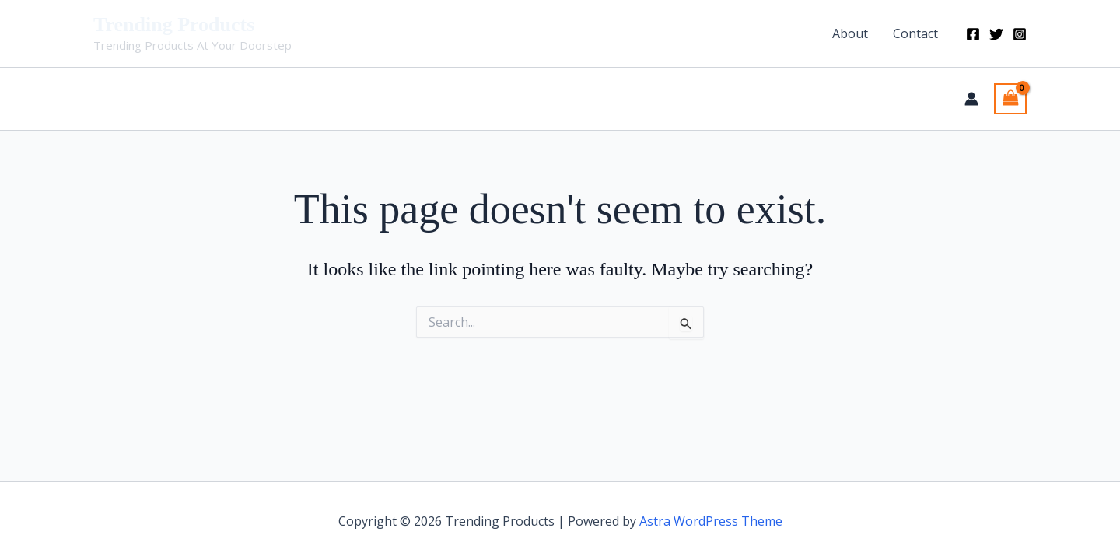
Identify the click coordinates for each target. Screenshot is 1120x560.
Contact (915, 33)
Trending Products (173, 24)
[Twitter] (996, 34)
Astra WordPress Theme (710, 521)
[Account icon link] (971, 99)
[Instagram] (1020, 34)
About (850, 33)
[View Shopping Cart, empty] (1010, 98)
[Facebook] (973, 34)
